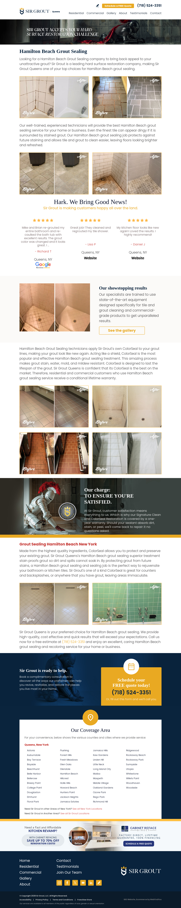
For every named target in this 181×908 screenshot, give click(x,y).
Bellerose (32, 778)
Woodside (131, 787)
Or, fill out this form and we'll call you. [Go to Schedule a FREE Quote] (131, 699)
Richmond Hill (100, 801)
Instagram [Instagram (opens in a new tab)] (59, 883)
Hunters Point (67, 792)
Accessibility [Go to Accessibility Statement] (25, 899)
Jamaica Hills (100, 750)
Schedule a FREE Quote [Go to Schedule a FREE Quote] (118, 5)
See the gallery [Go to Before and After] (122, 330)
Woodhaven (133, 783)
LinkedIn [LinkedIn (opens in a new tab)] (91, 883)
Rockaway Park (135, 759)
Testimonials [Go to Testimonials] (138, 13)
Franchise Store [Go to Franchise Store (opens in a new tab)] (84, 899)
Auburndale (33, 755)
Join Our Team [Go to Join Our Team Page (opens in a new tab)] (69, 872)
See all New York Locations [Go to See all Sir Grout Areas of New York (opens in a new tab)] (87, 808)
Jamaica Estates (69, 801)
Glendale (65, 769)
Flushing (64, 750)
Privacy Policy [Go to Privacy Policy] (42, 899)
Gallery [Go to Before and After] (111, 13)
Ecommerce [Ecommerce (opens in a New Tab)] (141, 899)
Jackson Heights (69, 797)
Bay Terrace (34, 759)
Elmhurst (32, 797)
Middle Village (101, 783)
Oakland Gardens (103, 787)
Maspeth (98, 778)
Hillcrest (64, 778)
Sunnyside (131, 764)
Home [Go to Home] (24, 860)
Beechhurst (33, 769)
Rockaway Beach (136, 755)
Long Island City (102, 769)
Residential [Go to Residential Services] (76, 13)
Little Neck (98, 764)
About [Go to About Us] (123, 13)
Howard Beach (68, 787)
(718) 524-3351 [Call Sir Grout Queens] (149, 5)
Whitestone (132, 773)
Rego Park (99, 797)
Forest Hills (66, 755)
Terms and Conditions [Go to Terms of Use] (63, 899)
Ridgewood (132, 750)
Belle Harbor (34, 773)
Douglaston (33, 792)
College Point (34, 787)
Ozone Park (99, 792)
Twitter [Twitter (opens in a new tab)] (75, 883)
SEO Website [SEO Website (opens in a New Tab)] (129, 899)
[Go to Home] (42, 11)
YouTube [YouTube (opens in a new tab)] (83, 883)
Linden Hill (98, 759)
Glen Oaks (65, 764)
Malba (96, 773)
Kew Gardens (100, 755)
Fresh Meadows (69, 759)
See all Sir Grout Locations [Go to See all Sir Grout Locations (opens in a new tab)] (74, 813)
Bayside (31, 764)
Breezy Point (34, 783)
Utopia (130, 769)
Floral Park (33, 801)
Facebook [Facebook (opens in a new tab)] (67, 883)
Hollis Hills (65, 783)
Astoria (31, 750)
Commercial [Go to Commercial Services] (95, 13)
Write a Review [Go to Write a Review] (97, 5)
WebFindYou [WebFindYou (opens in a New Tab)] (156, 899)
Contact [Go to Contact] (156, 13)
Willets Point (132, 778)
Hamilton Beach (69, 773)
